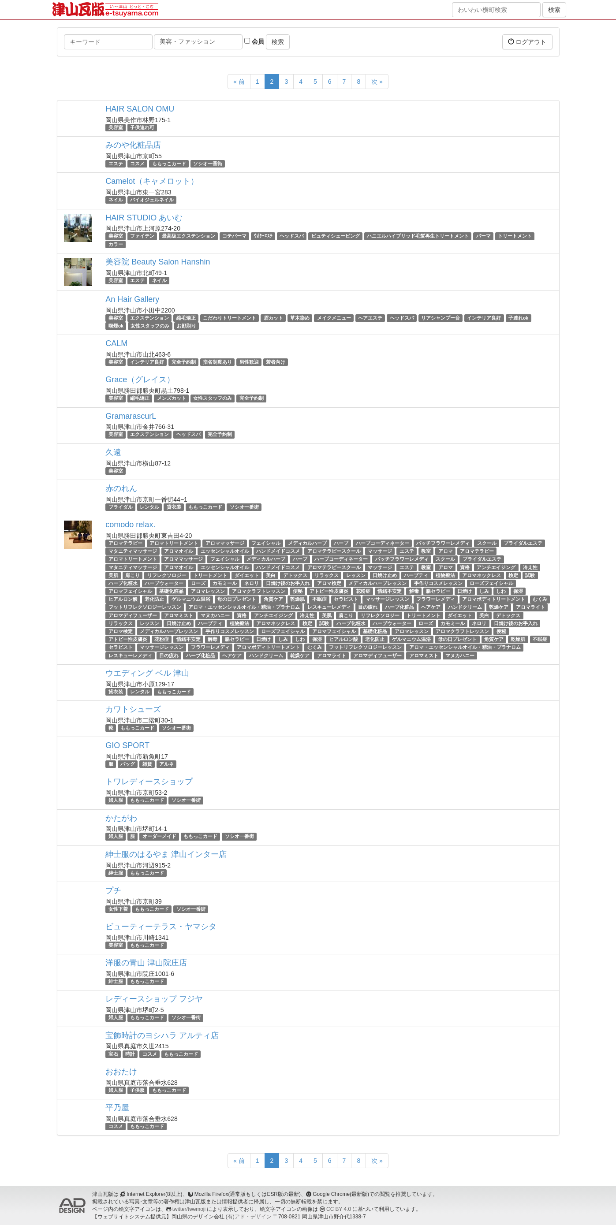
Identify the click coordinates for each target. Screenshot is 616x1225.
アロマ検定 (329, 583)
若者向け (275, 362)
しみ (484, 591)
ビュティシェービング (335, 236)
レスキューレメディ (329, 607)
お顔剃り (186, 325)
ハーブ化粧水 (123, 583)
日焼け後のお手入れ (288, 583)
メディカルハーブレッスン (377, 583)
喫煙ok (115, 325)
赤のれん (121, 488)
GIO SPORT (127, 745)
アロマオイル (178, 551)
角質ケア (273, 599)
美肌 (113, 575)
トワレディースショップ (149, 781)
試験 (530, 575)
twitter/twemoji (188, 1209)
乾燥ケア (498, 607)
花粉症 (363, 591)
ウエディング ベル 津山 (147, 673)
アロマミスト (178, 615)
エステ (115, 163)
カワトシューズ (133, 709)
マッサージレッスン (387, 599)
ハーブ (341, 543)
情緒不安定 (389, 591)
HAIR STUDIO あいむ (144, 217)
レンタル (149, 507)
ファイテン (142, 236)
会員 (254, 41)
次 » (377, 81)
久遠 (113, 452)
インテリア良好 (484, 317)
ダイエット (247, 575)
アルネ (166, 764)
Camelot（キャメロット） (151, 181)
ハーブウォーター (164, 583)
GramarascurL (130, 416)
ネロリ (251, 583)
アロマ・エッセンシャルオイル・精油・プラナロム (244, 607)
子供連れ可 (142, 127)
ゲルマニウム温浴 (191, 599)
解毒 (414, 591)
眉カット (273, 317)
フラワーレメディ (435, 599)
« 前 (239, 81)
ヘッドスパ (292, 236)
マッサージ (380, 551)
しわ (501, 591)
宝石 (113, 1054)
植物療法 (445, 575)
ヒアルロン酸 (123, 599)
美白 (271, 575)
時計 (130, 1054)
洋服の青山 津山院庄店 (146, 962)
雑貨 (147, 764)
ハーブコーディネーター (382, 543)
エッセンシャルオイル (225, 551)
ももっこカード (169, 163)
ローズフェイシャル (491, 583)
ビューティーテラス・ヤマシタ (161, 926)
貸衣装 (174, 507)
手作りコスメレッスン (438, 583)
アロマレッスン (208, 591)
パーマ (483, 236)
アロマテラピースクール (334, 551)
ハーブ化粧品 (399, 607)
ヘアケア (431, 607)
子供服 (137, 1090)
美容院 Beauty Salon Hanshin (157, 261)
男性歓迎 (249, 362)
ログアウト (527, 41)
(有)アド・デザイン (249, 1217)
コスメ (137, 163)
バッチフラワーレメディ (443, 543)
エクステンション (149, 317)
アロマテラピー (125, 543)
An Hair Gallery (132, 299)
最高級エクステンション (188, 236)
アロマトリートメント (173, 543)
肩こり (132, 575)
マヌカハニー (215, 615)
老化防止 (154, 599)
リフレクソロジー (166, 575)
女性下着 (118, 909)
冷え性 (530, 567)
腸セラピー (438, 591)
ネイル (115, 199)
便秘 (297, 591)
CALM (116, 343)
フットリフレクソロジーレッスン (144, 607)
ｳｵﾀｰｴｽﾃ (263, 236)
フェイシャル (265, 543)
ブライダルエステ (523, 543)
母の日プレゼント (236, 599)
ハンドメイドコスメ (278, 551)
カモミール (225, 583)
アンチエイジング (496, 567)
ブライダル (120, 507)
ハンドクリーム (465, 607)
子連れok (518, 317)
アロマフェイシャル (130, 591)
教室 (426, 551)
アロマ (445, 551)
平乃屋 (117, 1107)
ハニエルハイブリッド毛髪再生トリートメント (418, 236)
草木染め (300, 317)
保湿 (518, 591)
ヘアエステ (370, 317)
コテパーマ (234, 236)
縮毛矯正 (186, 317)
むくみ (540, 599)
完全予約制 (184, 362)
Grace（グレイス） (140, 379)
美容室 (115, 127)
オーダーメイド (159, 836)
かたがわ (121, 818)
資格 (465, 567)
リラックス (326, 575)
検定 (513, 575)
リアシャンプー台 (440, 317)
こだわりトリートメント (229, 317)
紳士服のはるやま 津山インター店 (166, 854)
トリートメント (515, 236)
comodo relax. (130, 524)
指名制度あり (217, 362)
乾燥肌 (297, 599)
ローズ (198, 583)
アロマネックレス (481, 575)
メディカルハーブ (307, 543)
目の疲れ (367, 607)
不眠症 (319, 599)
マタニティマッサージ (132, 551)
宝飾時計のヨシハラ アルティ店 (162, 1035)
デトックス (295, 575)
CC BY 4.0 (338, 1209)
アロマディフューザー (132, 615)
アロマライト (530, 607)
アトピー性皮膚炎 (329, 591)
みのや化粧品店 (133, 145)
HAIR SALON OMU (139, 108)
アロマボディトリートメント (493, 599)
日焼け (464, 591)
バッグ (127, 764)
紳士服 (115, 872)
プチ (113, 890)
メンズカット (171, 398)
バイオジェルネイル (152, 199)
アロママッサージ (224, 543)
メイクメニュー (334, 317)
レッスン (356, 575)
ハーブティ (416, 575)
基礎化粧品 (171, 591)
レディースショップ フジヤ (154, 998)
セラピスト (346, 599)
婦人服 (115, 800)
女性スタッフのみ (150, 325)
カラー (115, 244)
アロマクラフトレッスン (258, 591)
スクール (487, 543)
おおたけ (121, 1071)
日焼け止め (385, 575)
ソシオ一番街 (207, 163)
